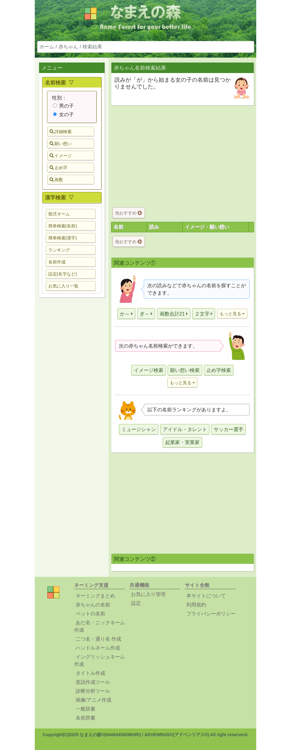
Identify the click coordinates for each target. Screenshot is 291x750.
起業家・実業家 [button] (182, 442)
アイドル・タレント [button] (185, 429)
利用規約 (196, 604)
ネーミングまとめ (95, 595)
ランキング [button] (59, 249)
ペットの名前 (90, 613)
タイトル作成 (90, 673)
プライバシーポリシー (211, 613)
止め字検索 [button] (218, 370)
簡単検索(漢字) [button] (62, 237)
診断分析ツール (93, 691)
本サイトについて (206, 595)
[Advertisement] (71, 399)
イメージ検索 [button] (148, 370)
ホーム (46, 46)
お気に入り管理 (148, 594)
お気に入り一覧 (63, 285)
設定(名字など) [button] (62, 273)
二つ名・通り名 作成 (98, 639)
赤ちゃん (68, 46)
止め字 (58, 167)
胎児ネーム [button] (59, 213)
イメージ (61, 155)
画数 (56, 179)
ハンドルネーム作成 (98, 647)
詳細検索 (61, 131)
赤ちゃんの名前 (93, 604)
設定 (136, 603)
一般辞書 (85, 708)
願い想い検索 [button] (185, 370)
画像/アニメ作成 (93, 700)
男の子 (63, 105)
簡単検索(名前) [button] (62, 225)
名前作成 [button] (57, 261)
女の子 (63, 114)
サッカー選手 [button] (228, 429)
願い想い (61, 143)
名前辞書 (85, 717)
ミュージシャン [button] (139, 429)
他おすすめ (128, 212)
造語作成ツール (93, 682)
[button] (126, 313)
